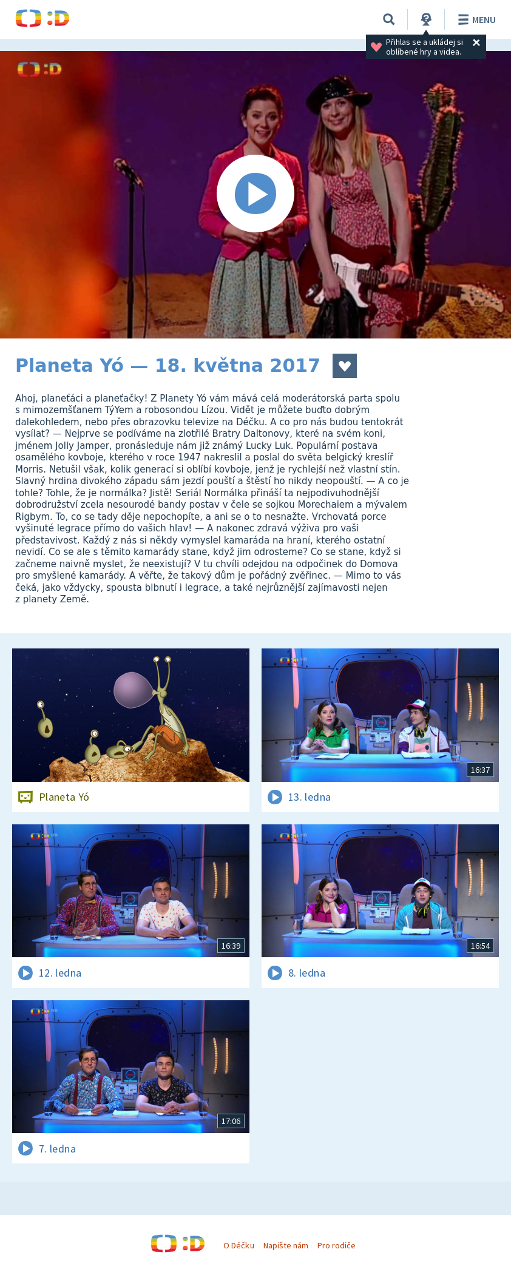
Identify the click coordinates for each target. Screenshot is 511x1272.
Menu (475, 19)
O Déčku (238, 1245)
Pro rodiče (336, 1245)
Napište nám (285, 1245)
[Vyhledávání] (389, 19)
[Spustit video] (255, 194)
